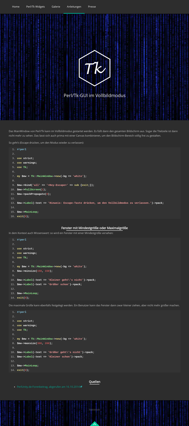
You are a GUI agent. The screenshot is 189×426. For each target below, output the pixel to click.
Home (15, 6)
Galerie (56, 6)
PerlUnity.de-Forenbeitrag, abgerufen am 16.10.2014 (48, 386)
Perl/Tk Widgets (35, 6)
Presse (92, 6)
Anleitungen (74, 6)
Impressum (94, 409)
